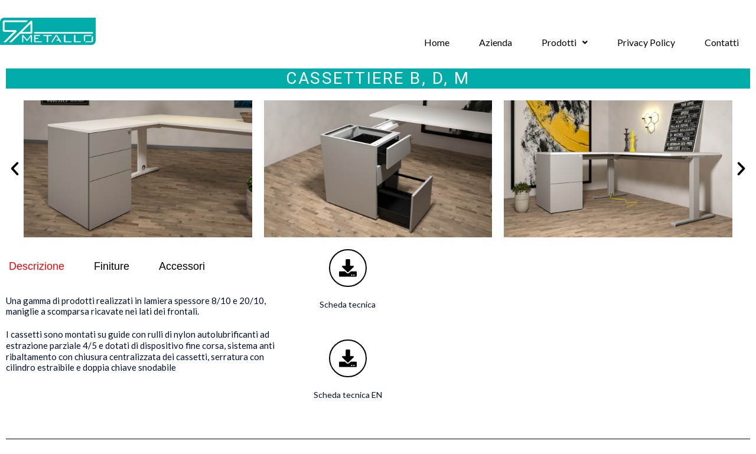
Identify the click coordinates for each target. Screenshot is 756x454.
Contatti (722, 42)
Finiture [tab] (111, 266)
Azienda (495, 42)
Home (436, 42)
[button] (564, 42)
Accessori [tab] (182, 266)
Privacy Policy (646, 42)
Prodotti (565, 42)
